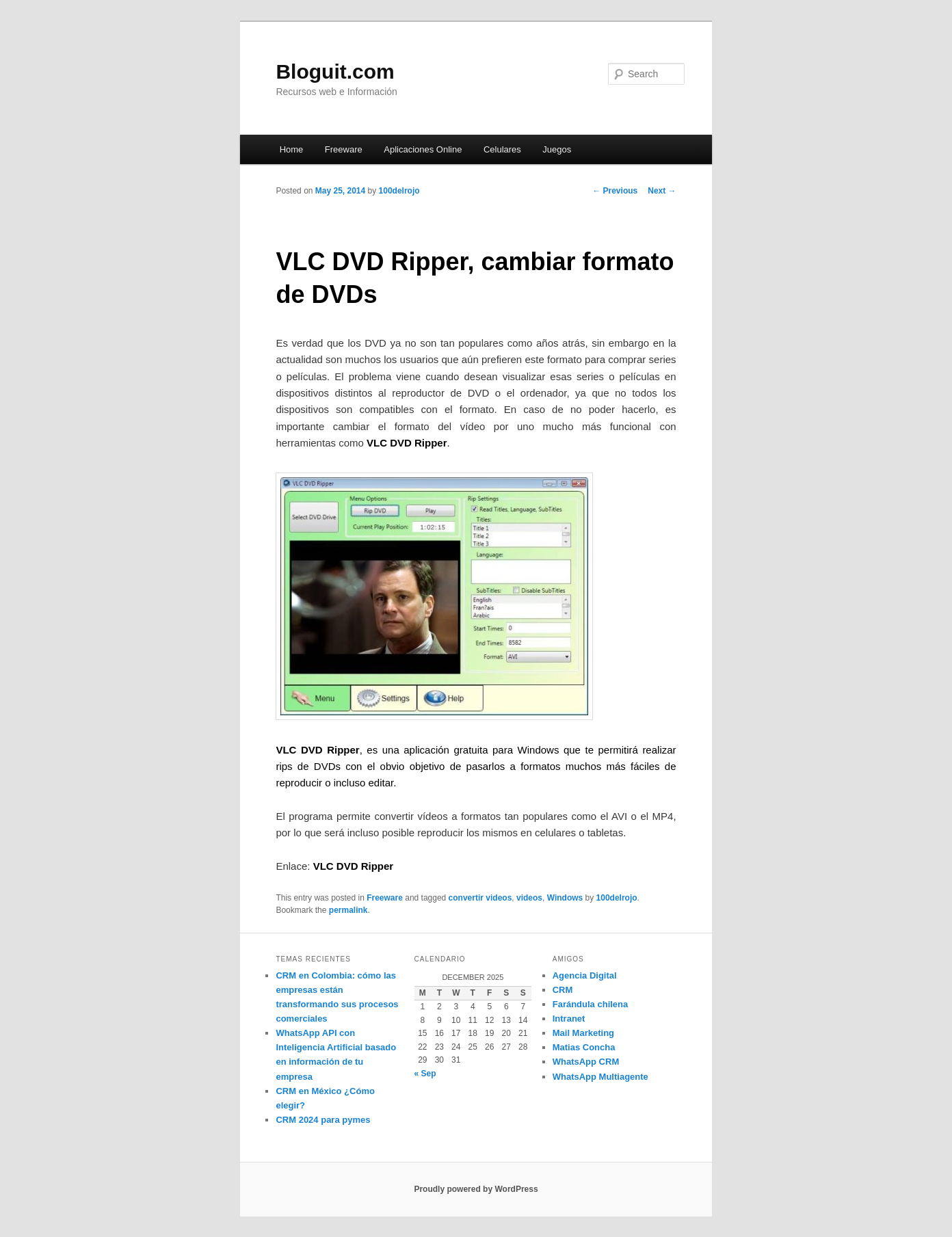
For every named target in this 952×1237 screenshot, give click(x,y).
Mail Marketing (583, 1033)
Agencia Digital (585, 975)
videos (529, 898)
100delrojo (399, 191)
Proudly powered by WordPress (476, 1189)
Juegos (556, 149)
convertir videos (480, 898)
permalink (348, 910)
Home (292, 149)
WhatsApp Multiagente (600, 1077)
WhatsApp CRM (586, 1061)
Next (662, 191)
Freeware (343, 149)
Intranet (569, 1018)
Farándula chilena (591, 1004)
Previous (614, 191)
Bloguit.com (335, 71)
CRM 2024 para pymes (323, 1120)
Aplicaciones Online (423, 149)
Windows (565, 898)
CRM (563, 990)
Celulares (502, 149)
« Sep (425, 1073)
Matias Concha (584, 1047)
